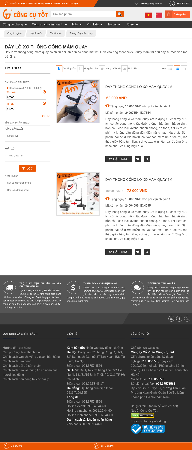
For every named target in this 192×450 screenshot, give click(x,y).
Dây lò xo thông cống (17, 190)
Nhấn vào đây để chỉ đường (104, 347)
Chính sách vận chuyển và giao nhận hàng (31, 356)
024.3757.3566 (92, 365)
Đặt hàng (121, 159)
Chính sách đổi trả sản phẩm (22, 365)
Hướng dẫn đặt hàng (17, 347)
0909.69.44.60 (103, 415)
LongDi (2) (12, 136)
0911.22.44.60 (102, 410)
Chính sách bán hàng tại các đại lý (26, 379)
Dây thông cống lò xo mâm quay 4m (138, 87)
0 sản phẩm (180, 14)
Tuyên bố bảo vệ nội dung (148, 421)
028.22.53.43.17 (93, 383)
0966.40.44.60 (96, 406)
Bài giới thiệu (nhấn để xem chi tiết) (154, 406)
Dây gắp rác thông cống (19, 182)
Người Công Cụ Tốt (144, 410)
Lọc (29, 168)
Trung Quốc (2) (14, 155)
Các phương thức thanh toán (22, 352)
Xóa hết (46, 116)
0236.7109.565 (77, 392)
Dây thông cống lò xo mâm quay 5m (138, 179)
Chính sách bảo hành (17, 361)
